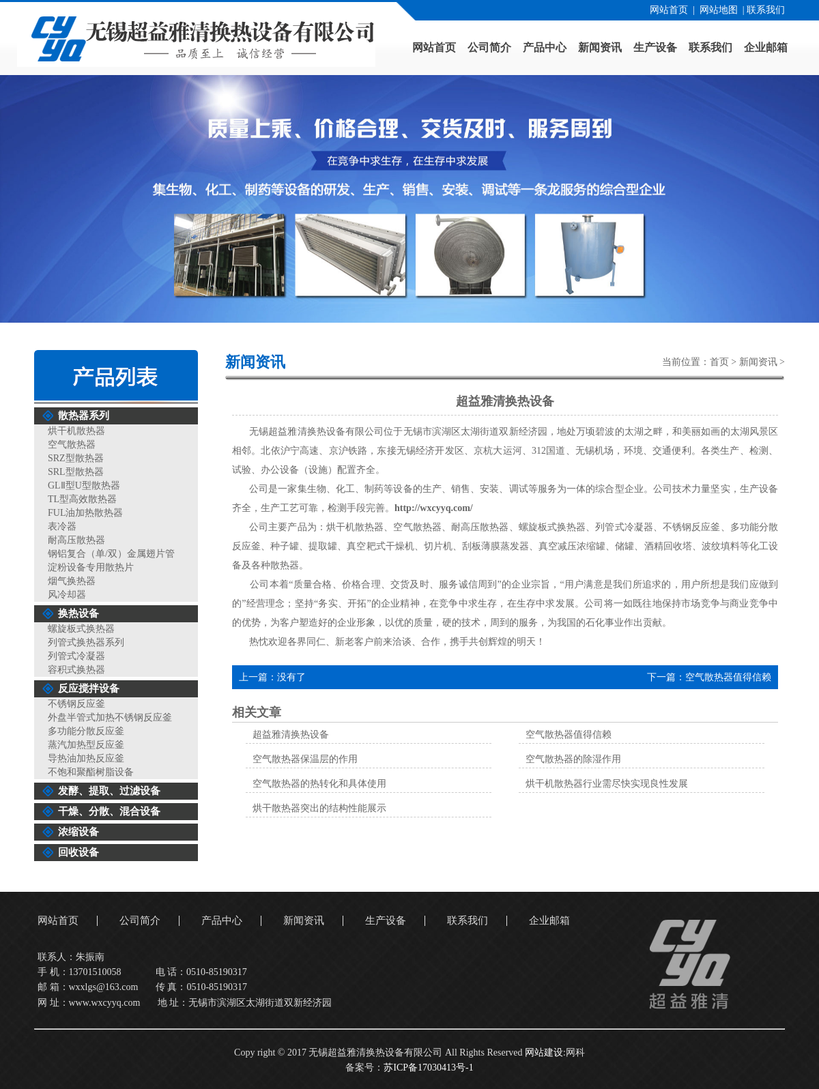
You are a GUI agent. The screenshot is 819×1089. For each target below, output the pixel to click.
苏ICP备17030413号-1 (428, 1067)
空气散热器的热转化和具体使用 (319, 784)
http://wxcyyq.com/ (433, 508)
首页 (719, 362)
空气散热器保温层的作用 (305, 759)
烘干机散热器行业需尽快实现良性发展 (607, 784)
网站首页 (669, 10)
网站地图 (719, 10)
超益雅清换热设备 (291, 734)
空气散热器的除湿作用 (573, 759)
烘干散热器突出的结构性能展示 (319, 808)
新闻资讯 (758, 362)
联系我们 (766, 10)
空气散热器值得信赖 (728, 677)
